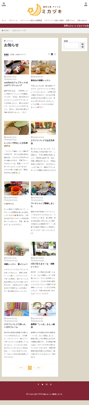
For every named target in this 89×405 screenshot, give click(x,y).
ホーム (5, 20)
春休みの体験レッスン (42, 80)
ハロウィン (9, 205)
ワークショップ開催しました (43, 207)
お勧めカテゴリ (25, 54)
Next (38, 372)
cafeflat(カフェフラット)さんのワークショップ (16, 85)
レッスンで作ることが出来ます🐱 (16, 146)
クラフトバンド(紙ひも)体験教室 (38, 20)
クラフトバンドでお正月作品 (43, 143)
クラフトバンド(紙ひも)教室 (67, 20)
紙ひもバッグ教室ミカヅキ (53, 398)
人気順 (14, 54)
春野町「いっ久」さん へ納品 (43, 330)
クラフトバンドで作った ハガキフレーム (16, 330)
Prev (21, 372)
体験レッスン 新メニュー (16, 268)
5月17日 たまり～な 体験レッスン (43, 268)
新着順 (7, 54)
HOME (6, 30)
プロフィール (16, 20)
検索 (66, 41)
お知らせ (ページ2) (19, 30)
